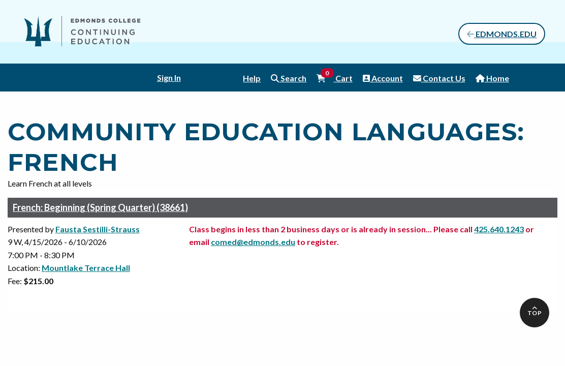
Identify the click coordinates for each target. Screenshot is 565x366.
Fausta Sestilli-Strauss (97, 229)
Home (492, 78)
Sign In (169, 77)
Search (288, 78)
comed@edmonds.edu (253, 242)
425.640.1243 (499, 229)
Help (252, 78)
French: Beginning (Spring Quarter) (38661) (100, 207)
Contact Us (439, 78)
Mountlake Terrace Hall (86, 267)
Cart (334, 77)
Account (383, 78)
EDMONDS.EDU (502, 34)
